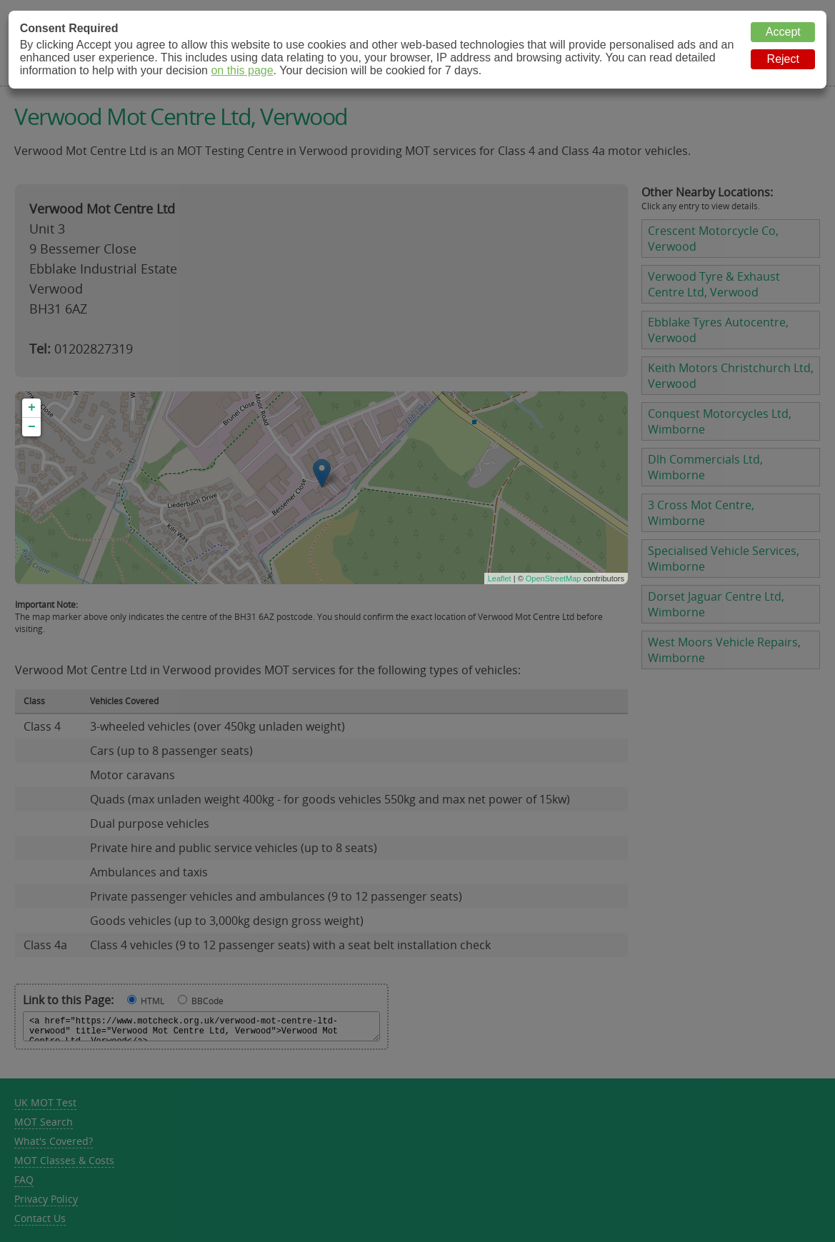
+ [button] (32, 407)
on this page (242, 70)
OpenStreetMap (553, 578)
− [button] (32, 427)
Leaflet (499, 578)
